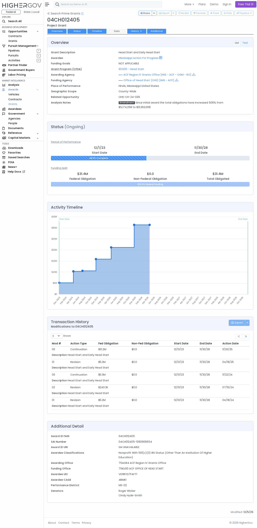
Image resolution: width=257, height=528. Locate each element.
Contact (63, 523)
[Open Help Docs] (82, 13)
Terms (75, 523)
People (12, 123)
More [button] (188, 4)
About (52, 523)
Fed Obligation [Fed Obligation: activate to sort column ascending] (108, 343)
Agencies (14, 118)
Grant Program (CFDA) (66, 69)
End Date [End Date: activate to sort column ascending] (206, 343)
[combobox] (108, 4)
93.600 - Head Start (131, 69)
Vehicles (13, 94)
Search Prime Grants (63, 13)
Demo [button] (214, 4)
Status (77, 31)
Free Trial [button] (246, 4)
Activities (14, 60)
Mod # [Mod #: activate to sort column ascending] (56, 343)
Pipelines (14, 50)
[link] (246, 336)
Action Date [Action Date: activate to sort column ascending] (230, 343)
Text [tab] (245, 43)
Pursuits (13, 55)
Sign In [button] (227, 4)
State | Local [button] (31, 12)
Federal (11, 12)
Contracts (15, 36)
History (136, 31)
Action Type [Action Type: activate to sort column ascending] (78, 343)
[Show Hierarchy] (194, 74)
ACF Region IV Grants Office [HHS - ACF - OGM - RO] (157, 74)
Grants (12, 41)
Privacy (86, 523)
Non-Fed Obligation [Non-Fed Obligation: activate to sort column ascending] (145, 343)
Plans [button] (202, 4)
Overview (57, 31)
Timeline (97, 31)
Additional (157, 31)
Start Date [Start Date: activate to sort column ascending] (181, 343)
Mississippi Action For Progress (139, 58)
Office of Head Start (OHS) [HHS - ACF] (149, 80)
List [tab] (237, 43)
